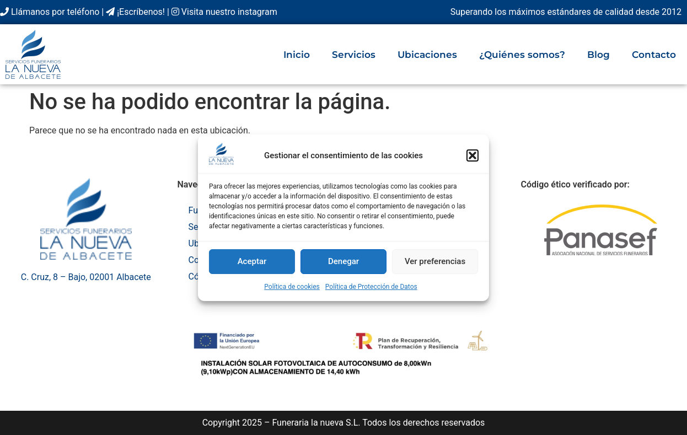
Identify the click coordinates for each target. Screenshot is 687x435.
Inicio (296, 54)
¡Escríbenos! (135, 12)
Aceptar (252, 261)
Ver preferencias (435, 261)
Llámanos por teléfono (49, 12)
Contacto (654, 54)
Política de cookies (292, 287)
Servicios (353, 54)
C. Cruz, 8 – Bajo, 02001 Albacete (86, 277)
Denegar (343, 261)
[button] (472, 155)
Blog (598, 54)
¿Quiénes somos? (522, 54)
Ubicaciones (427, 54)
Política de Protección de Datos (371, 287)
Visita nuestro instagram (224, 12)
